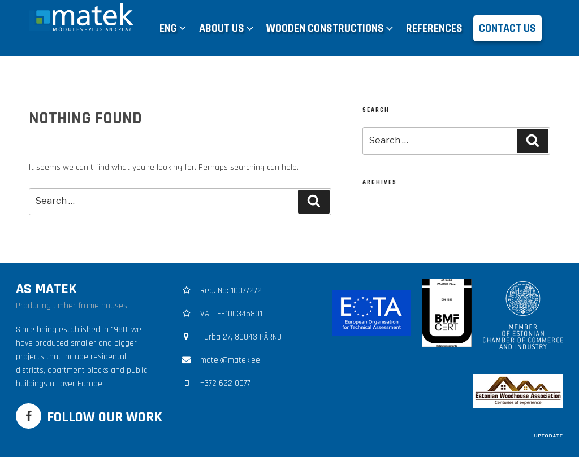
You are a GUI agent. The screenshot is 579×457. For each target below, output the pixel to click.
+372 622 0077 (225, 383)
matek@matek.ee (230, 360)
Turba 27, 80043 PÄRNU (241, 337)
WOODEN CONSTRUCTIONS (330, 28)
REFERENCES (434, 28)
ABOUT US (227, 28)
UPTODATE (548, 435)
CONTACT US (507, 28)
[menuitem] (173, 28)
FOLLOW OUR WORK (104, 417)
